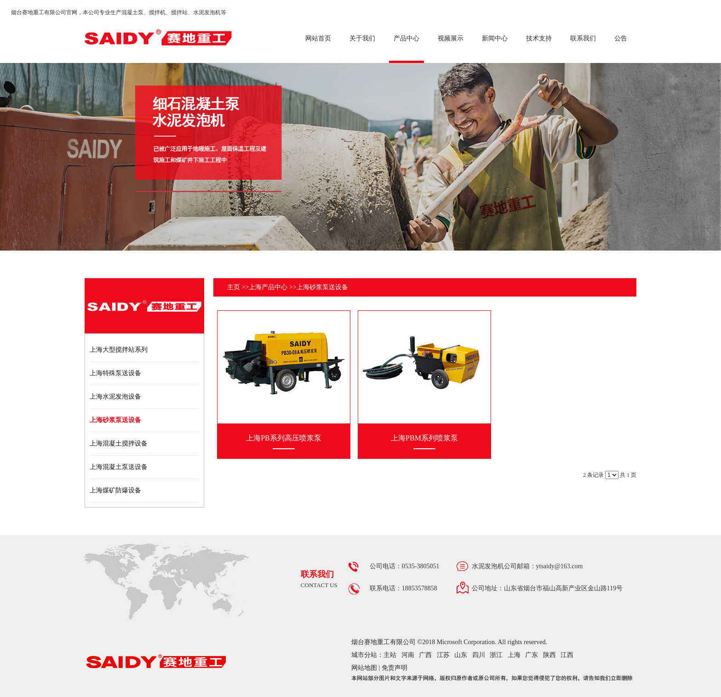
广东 (531, 654)
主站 (389, 654)
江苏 (443, 654)
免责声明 (394, 667)
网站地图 (364, 667)
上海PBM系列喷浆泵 (424, 438)
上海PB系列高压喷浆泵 (283, 438)
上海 (514, 654)
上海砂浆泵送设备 (322, 287)
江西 (567, 654)
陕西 (549, 654)
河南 (407, 654)
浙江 (496, 654)
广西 (425, 654)
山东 (460, 654)
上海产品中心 (268, 287)
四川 (478, 654)
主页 (233, 287)
